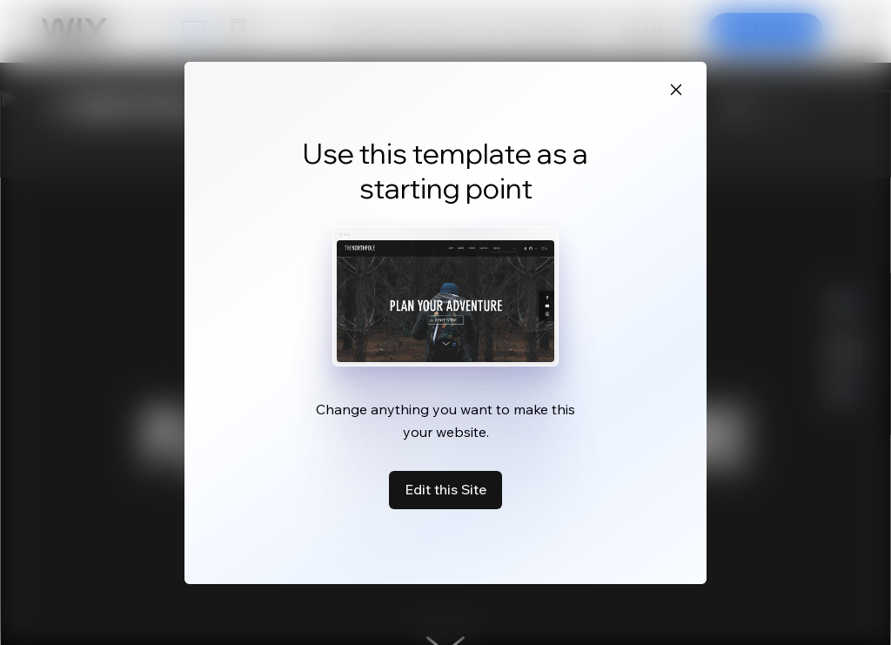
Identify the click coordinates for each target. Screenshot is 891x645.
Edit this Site (445, 489)
